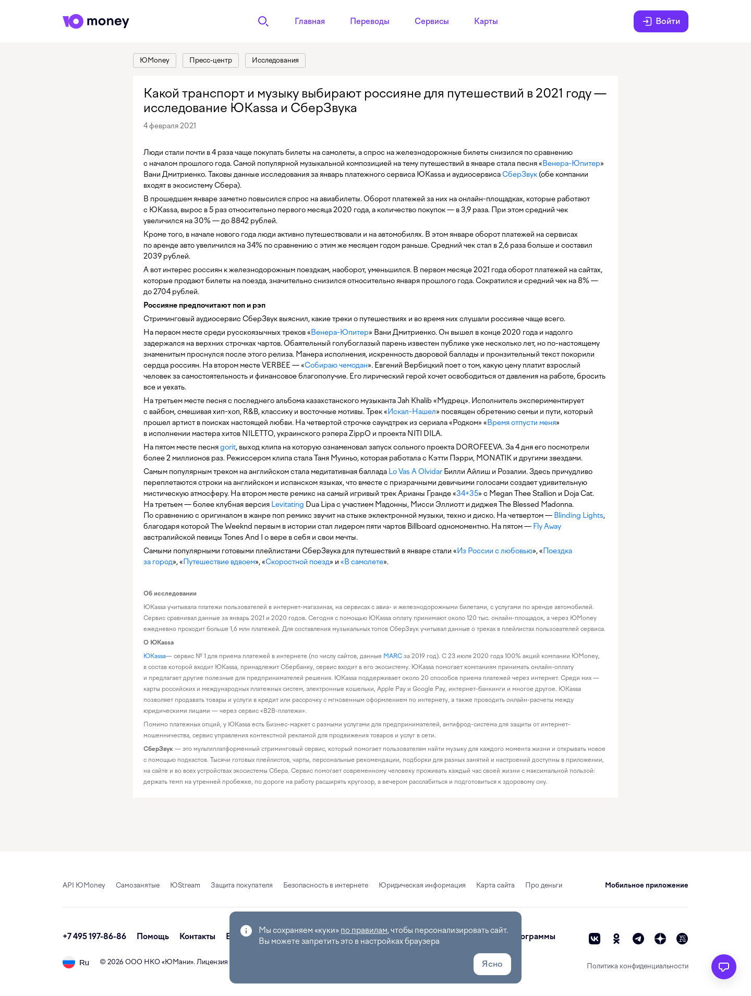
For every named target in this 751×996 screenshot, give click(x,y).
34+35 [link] (467, 493)
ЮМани (177, 962)
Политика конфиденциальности (637, 966)
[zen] (660, 938)
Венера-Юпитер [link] (571, 163)
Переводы (370, 21)
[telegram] (638, 938)
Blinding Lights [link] (578, 515)
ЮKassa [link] (154, 656)
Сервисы (432, 21)
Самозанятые (138, 885)
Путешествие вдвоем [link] (219, 561)
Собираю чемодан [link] (336, 365)
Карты (486, 21)
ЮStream (185, 885)
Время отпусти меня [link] (521, 422)
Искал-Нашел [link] (411, 411)
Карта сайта (495, 885)
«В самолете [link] (362, 561)
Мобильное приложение (646, 885)
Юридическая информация (422, 885)
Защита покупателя (242, 885)
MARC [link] (392, 656)
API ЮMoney (84, 885)
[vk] (594, 938)
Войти (661, 21)
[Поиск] (263, 21)
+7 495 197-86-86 (94, 936)
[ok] (616, 938)
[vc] (682, 938)
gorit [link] (228, 447)
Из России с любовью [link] (494, 550)
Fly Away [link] (547, 526)
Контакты (197, 936)
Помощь (153, 936)
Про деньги (543, 885)
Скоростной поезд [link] (297, 561)
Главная (310, 21)
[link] (154, 60)
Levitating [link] (287, 504)
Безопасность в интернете (325, 885)
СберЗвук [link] (519, 174)
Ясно (492, 964)
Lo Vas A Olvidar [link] (415, 471)
